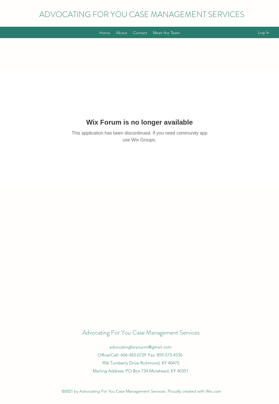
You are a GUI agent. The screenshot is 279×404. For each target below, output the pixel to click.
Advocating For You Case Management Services (141, 332)
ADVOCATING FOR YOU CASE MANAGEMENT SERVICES (141, 14)
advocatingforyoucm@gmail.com (140, 347)
